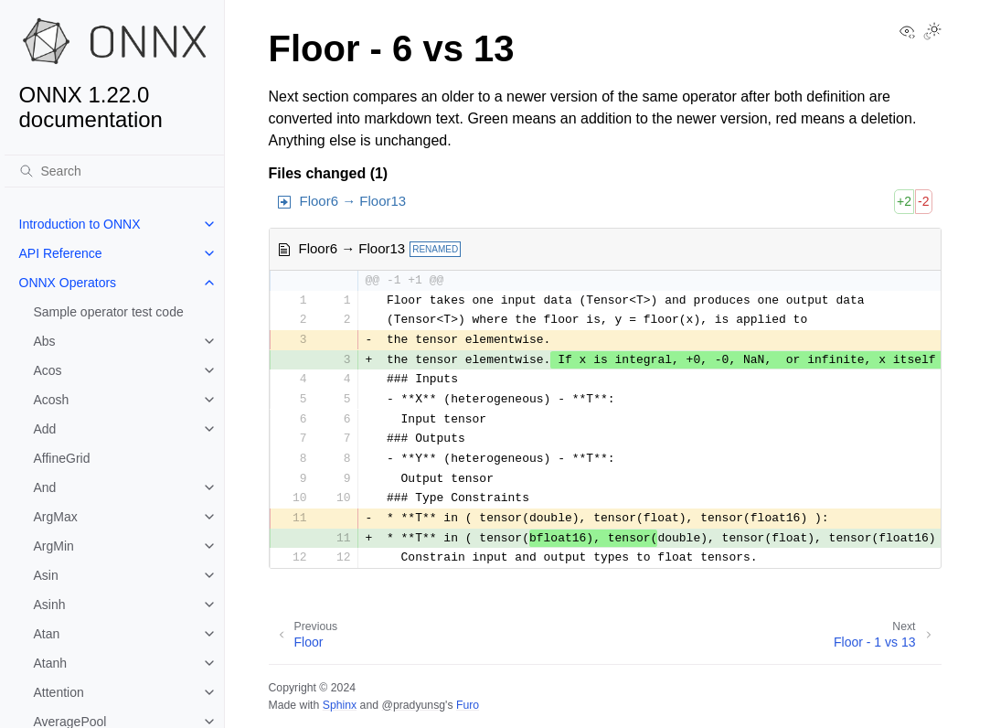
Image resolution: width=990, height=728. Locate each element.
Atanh (51, 663)
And (45, 487)
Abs (45, 341)
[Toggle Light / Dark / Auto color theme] (932, 33)
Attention (59, 692)
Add (45, 429)
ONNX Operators (68, 282)
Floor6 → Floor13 (353, 201)
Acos (48, 370)
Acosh (51, 399)
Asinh (50, 604)
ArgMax (56, 516)
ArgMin (54, 546)
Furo (467, 705)
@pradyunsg (413, 705)
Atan (47, 633)
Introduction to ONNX (80, 224)
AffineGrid (62, 458)
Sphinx (340, 705)
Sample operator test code (109, 312)
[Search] (114, 171)
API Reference (60, 253)
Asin (46, 575)
